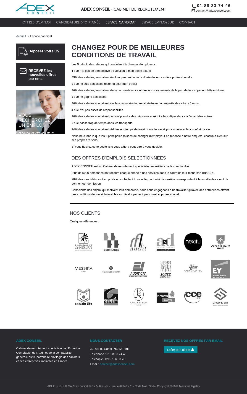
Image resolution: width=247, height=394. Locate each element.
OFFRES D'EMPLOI (36, 22)
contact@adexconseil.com (213, 10)
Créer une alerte (180, 350)
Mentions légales (189, 386)
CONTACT (187, 22)
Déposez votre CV (44, 51)
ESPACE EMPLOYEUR (158, 22)
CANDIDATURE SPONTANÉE (78, 22)
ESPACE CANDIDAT (121, 22)
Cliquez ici (26, 142)
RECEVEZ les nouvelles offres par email (43, 75)
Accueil (21, 36)
